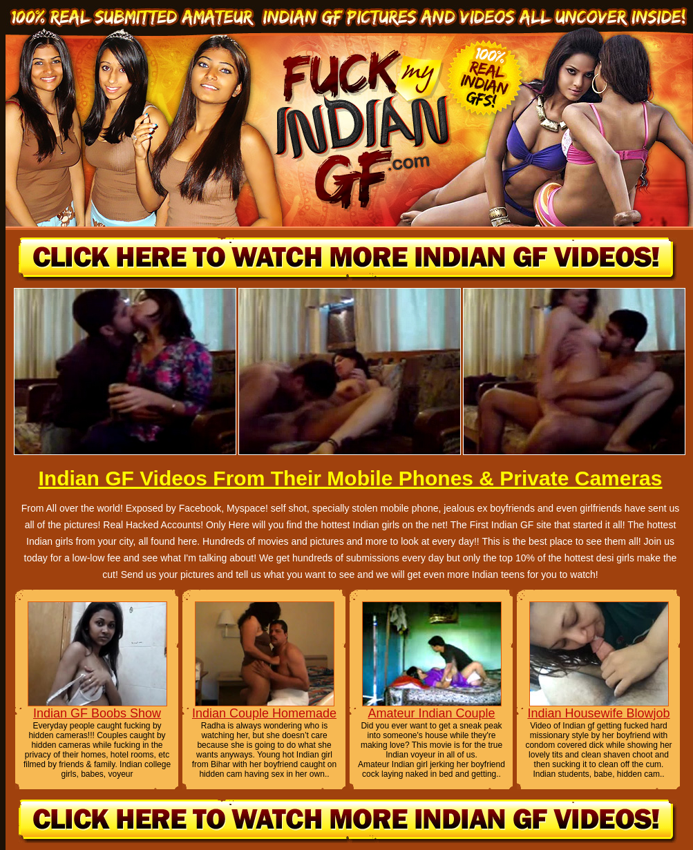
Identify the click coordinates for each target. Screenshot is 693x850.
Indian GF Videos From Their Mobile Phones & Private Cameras (350, 478)
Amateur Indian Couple (431, 713)
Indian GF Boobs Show (97, 713)
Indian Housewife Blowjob (598, 713)
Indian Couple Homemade (264, 713)
